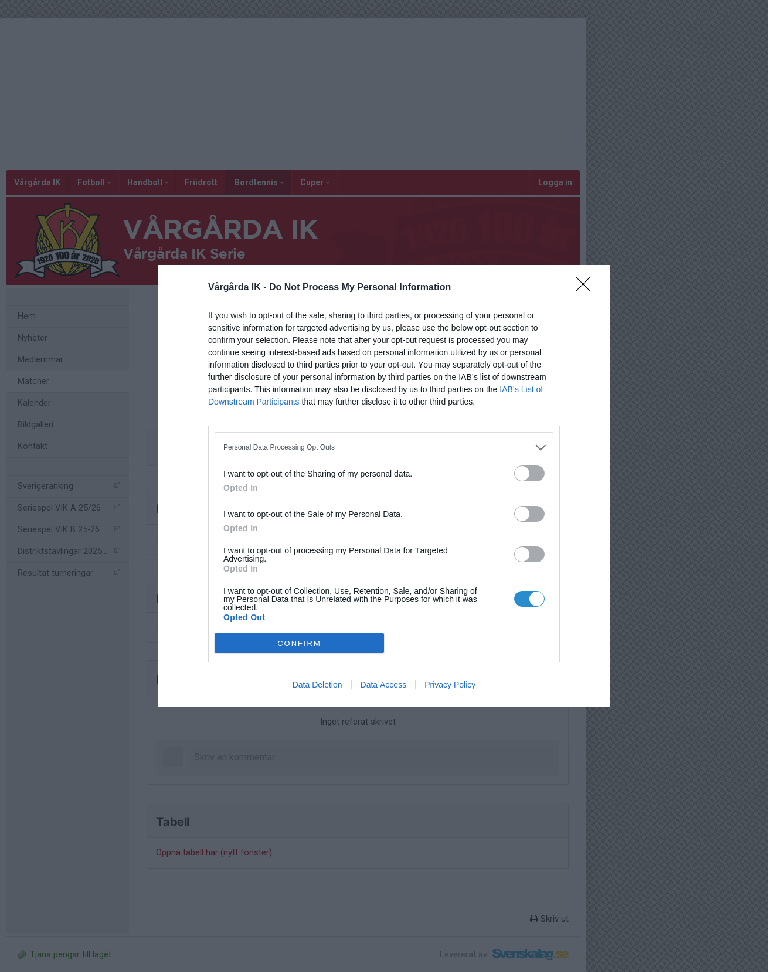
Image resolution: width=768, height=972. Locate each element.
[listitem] (384, 447)
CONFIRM (299, 643)
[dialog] (384, 486)
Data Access (384, 684)
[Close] (587, 288)
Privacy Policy (449, 684)
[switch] (529, 473)
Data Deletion (317, 684)
